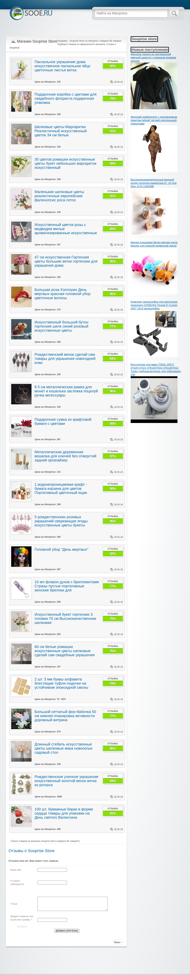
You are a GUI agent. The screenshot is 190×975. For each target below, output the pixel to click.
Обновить (22, 926)
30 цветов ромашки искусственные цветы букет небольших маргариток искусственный (66, 163)
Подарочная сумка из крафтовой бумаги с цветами (63, 421)
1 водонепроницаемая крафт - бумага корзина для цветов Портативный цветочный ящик (61, 488)
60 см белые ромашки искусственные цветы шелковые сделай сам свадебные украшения (65, 651)
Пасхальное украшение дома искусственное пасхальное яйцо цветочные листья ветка (63, 66)
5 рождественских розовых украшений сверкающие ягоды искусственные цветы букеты (61, 521)
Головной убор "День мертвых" (62, 549)
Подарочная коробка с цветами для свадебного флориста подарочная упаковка (66, 98)
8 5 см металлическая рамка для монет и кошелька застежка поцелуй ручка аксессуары (66, 391)
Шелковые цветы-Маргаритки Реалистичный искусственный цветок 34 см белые (61, 131)
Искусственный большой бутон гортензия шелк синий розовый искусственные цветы (61, 326)
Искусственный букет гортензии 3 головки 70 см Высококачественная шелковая (65, 618)
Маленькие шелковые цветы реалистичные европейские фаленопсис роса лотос (59, 196)
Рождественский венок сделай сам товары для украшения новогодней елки (65, 358)
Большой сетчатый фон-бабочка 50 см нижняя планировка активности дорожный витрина (65, 716)
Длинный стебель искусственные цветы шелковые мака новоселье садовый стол (63, 748)
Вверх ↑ (118, 942)
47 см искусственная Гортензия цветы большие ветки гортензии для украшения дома (66, 261)
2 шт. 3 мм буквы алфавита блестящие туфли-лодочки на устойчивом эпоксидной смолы (61, 683)
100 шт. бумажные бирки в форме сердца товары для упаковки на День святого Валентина (64, 813)
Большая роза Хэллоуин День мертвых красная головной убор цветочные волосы (63, 294)
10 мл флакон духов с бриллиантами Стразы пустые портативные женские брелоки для (67, 586)
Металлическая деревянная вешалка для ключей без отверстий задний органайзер (65, 456)
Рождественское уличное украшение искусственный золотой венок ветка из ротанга (66, 781)
